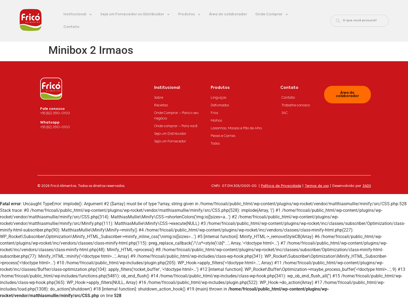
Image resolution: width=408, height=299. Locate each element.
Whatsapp (50, 122)
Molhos (216, 120)
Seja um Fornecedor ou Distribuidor (135, 14)
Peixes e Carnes (223, 136)
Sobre (158, 97)
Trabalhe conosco (295, 105)
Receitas (161, 105)
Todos (215, 143)
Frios (214, 113)
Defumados (220, 105)
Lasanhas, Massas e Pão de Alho (236, 128)
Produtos (189, 14)
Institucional (77, 14)
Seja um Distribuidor (170, 134)
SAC (284, 113)
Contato (71, 27)
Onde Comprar (271, 14)
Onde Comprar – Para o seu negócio (176, 116)
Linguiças (218, 97)
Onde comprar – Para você (175, 126)
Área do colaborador (228, 14)
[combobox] (359, 21)
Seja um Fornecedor (170, 141)
